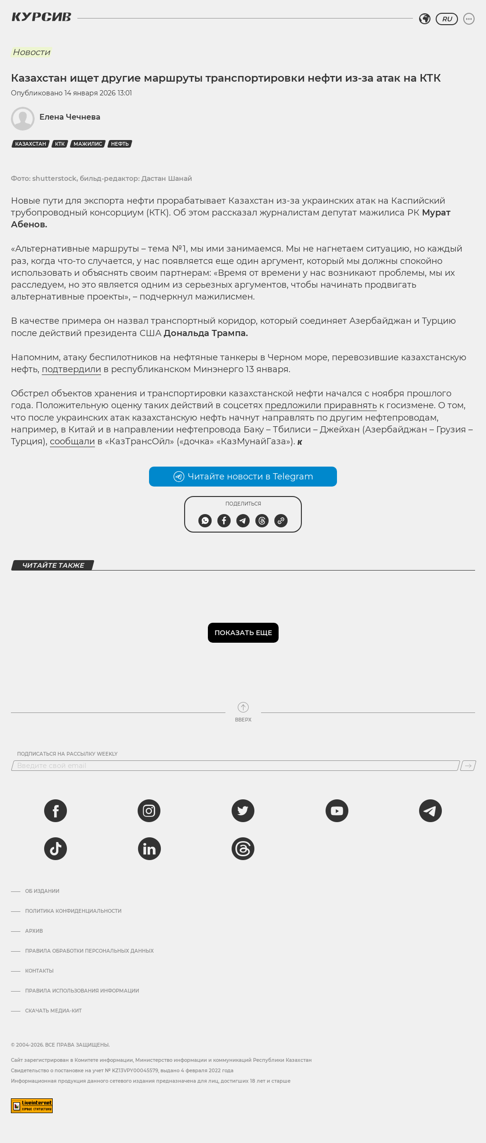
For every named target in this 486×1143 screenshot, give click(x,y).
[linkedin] (149, 848)
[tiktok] (55, 848)
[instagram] (149, 810)
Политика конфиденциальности (73, 911)
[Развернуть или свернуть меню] (469, 19)
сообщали (72, 441)
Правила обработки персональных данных (89, 951)
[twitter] (243, 810)
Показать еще (243, 632)
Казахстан (30, 144)
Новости (31, 52)
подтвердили (71, 369)
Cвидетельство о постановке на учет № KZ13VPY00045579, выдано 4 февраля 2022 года (122, 1071)
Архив (34, 931)
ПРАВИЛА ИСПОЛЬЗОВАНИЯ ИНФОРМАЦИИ (82, 991)
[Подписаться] (468, 765)
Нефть (120, 144)
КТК (60, 144)
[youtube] (337, 810)
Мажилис (88, 144)
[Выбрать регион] (425, 19)
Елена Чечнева (70, 117)
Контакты (39, 971)
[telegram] (430, 810)
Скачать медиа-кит (53, 1011)
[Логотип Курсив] (41, 16)
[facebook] (55, 810)
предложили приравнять (321, 405)
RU (447, 19)
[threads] (243, 848)
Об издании (42, 891)
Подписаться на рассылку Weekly (67, 754)
